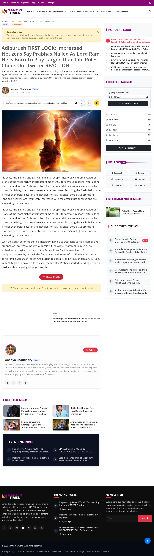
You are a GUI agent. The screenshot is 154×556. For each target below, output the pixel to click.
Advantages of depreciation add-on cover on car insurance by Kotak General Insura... (76, 320)
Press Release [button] (122, 11)
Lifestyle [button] (82, 11)
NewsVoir (107, 551)
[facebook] (7, 382)
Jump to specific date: (118, 92)
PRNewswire (43, 551)
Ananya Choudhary (18, 360)
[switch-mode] (150, 3)
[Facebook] (4, 527)
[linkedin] (140, 185)
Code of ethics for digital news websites (82, 551)
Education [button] (107, 11)
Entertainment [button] (57, 11)
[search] (149, 11)
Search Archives (128, 103)
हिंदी (33, 2)
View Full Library (128, 147)
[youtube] (140, 179)
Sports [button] (94, 11)
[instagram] (19, 382)
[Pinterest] (29, 527)
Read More (51, 277)
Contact (5, 2)
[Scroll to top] (147, 541)
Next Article (60, 314)
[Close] (98, 32)
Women (41, 2)
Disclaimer (56, 551)
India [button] (30, 11)
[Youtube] (22, 527)
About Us (15, 2)
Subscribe (145, 518)
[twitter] (13, 382)
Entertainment (15, 21)
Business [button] (42, 11)
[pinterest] (117, 185)
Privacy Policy (8, 551)
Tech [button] (72, 11)
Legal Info (25, 2)
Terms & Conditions (26, 551)
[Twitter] (10, 527)
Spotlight (50, 2)
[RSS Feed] (41, 527)
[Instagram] (16, 527)
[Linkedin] (35, 527)
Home (4, 21)
